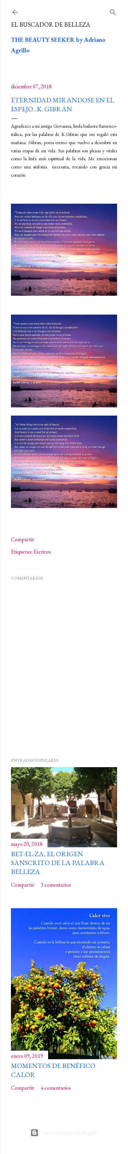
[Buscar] (113, 10)
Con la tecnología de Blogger (64, 1133)
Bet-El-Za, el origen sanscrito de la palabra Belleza (57, 862)
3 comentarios (56, 884)
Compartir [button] (22, 539)
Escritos (42, 551)
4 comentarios (56, 1087)
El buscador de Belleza (50, 24)
